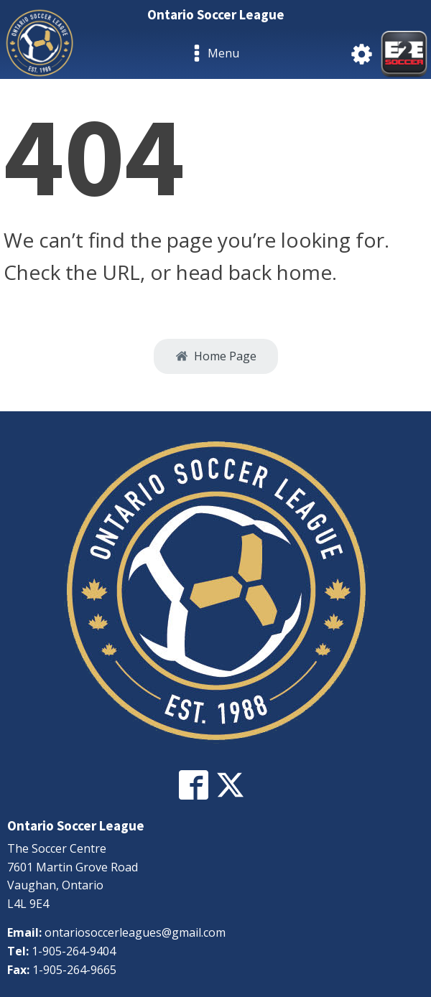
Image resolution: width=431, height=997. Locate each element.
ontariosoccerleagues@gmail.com (135, 932)
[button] (216, 357)
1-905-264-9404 (74, 951)
